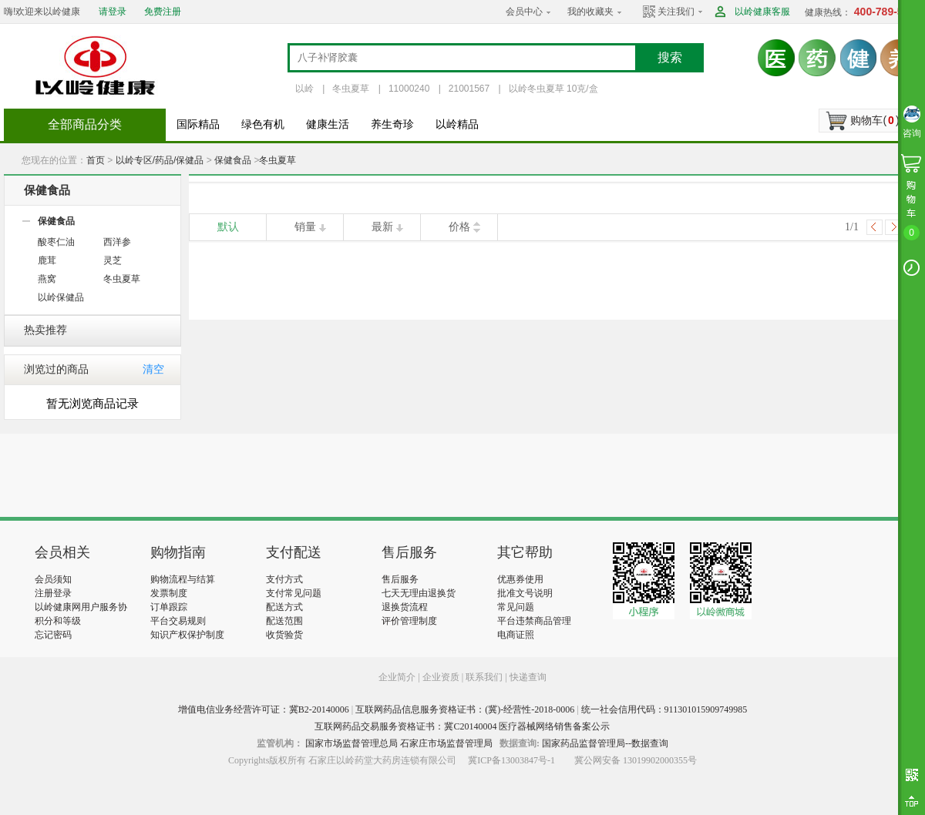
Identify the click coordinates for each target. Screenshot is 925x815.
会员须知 (53, 579)
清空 (153, 369)
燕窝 (47, 278)
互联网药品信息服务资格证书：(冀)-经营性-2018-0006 (464, 709)
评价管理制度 (409, 620)
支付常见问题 (293, 593)
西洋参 (117, 241)
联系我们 (484, 677)
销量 (305, 227)
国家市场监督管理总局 (351, 743)
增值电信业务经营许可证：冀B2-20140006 (263, 709)
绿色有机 (262, 124)
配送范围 (284, 620)
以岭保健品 (61, 297)
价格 (459, 227)
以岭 (304, 88)
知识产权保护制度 (187, 634)
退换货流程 (405, 607)
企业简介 (398, 677)
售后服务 (400, 579)
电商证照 (515, 634)
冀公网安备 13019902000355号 (635, 760)
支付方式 (284, 579)
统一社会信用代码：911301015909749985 (664, 709)
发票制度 (168, 593)
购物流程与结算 (182, 579)
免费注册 (162, 11)
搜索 (670, 57)
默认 (228, 227)
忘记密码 (53, 634)
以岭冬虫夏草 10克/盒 (553, 88)
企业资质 (440, 677)
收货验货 (284, 634)
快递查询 (528, 677)
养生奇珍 (392, 124)
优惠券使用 (520, 579)
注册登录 (53, 593)
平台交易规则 (178, 620)
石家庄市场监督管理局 (446, 743)
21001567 (469, 88)
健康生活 (327, 124)
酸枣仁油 (56, 241)
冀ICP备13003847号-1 (511, 760)
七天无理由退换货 (419, 593)
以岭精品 (457, 124)
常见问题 (515, 607)
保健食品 (232, 160)
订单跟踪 (168, 607)
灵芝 (112, 260)
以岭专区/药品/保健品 (160, 160)
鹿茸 (47, 260)
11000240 (408, 88)
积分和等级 (58, 620)
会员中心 (524, 11)
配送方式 (284, 607)
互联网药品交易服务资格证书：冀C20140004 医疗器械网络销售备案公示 (462, 726)
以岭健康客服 (762, 11)
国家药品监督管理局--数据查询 (605, 743)
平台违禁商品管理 (534, 620)
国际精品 (198, 124)
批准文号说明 (525, 593)
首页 (95, 160)
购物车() (874, 120)
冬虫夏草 (350, 88)
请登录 (112, 11)
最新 (382, 227)
